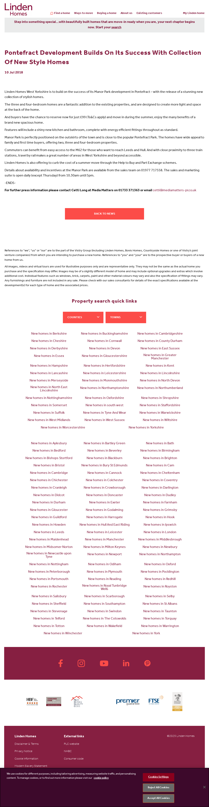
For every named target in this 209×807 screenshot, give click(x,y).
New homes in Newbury (160, 547)
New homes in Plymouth (104, 572)
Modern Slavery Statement (31, 766)
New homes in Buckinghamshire (104, 334)
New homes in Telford (49, 619)
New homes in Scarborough (104, 596)
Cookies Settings (158, 777)
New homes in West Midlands (49, 420)
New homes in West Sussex (105, 420)
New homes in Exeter (104, 502)
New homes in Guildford (49, 517)
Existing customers (149, 13)
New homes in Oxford (160, 564)
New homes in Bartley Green (104, 443)
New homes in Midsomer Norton (49, 547)
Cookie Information (26, 759)
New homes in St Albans (160, 604)
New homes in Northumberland (160, 388)
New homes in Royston (160, 586)
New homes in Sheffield (49, 604)
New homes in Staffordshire (160, 405)
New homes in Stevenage (48, 611)
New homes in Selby (160, 596)
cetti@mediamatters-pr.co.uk (174, 190)
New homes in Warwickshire (160, 413)
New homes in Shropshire (160, 398)
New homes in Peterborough (49, 572)
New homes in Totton (49, 626)
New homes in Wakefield (104, 626)
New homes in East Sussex (160, 348)
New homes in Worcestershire (63, 428)
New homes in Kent (160, 366)
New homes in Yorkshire (146, 428)
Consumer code (73, 759)
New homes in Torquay (160, 619)
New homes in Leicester (104, 532)
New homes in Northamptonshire (104, 388)
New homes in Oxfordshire (104, 398)
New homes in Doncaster (104, 495)
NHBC (68, 751)
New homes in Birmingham (160, 451)
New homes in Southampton (104, 604)
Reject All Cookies (158, 787)
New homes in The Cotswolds (104, 619)
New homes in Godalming (104, 510)
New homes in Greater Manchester (160, 357)
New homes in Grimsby (160, 510)
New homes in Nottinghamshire (49, 398)
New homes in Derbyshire (49, 348)
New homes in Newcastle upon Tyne (48, 555)
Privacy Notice (23, 751)
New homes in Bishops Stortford (48, 458)
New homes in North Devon (160, 380)
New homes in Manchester (104, 539)
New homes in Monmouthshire (104, 380)
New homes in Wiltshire (160, 420)
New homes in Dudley (160, 495)
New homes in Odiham (104, 564)
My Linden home (193, 13)
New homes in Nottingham (48, 564)
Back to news (104, 214)
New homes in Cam (160, 465)
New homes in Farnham (160, 502)
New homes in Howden (49, 525)
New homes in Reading (104, 579)
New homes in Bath (160, 443)
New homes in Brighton (160, 458)
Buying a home (106, 13)
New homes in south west (104, 405)
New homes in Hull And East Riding (105, 525)
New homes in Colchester (104, 480)
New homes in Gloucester (49, 510)
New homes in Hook (160, 517)
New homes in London (160, 532)
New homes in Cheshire (48, 341)
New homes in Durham (49, 502)
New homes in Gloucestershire (104, 356)
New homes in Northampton (160, 554)
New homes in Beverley (104, 451)
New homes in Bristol (49, 465)
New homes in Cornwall (104, 341)
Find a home (62, 13)
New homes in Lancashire (49, 373)
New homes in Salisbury (49, 596)
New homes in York (146, 633)
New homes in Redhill (160, 579)
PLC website (71, 744)
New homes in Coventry (160, 480)
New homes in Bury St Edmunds (104, 465)
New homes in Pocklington (160, 572)
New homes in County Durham (160, 341)
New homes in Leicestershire (104, 373)
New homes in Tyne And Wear (104, 413)
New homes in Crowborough (105, 488)
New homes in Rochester (49, 586)
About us (126, 13)
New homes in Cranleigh (49, 488)
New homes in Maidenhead (49, 539)
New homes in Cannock (104, 473)
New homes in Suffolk (49, 413)
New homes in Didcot (49, 495)
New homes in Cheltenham (160, 473)
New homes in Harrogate (104, 517)
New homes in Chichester (49, 480)
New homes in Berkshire (49, 334)
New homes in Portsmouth (49, 579)
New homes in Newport (104, 554)
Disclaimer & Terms (27, 744)
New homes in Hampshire (49, 366)
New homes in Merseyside (49, 380)
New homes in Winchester (63, 633)
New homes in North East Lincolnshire (48, 389)
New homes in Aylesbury (49, 443)
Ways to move (83, 13)
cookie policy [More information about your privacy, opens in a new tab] (101, 778)
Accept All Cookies (158, 798)
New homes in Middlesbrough (160, 539)
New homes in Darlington (160, 488)
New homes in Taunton (160, 611)
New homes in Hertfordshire (104, 366)
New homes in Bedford (49, 451)
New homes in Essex (49, 356)
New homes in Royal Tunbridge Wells (104, 587)
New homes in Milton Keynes (104, 547)
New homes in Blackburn (104, 458)
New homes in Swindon (104, 611)
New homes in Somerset (49, 405)
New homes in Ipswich (160, 525)
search (116, 27)
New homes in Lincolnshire (160, 373)
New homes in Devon (104, 348)
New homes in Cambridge (49, 473)
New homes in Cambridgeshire (160, 334)
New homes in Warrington (160, 626)
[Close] (204, 787)
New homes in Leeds (49, 532)
